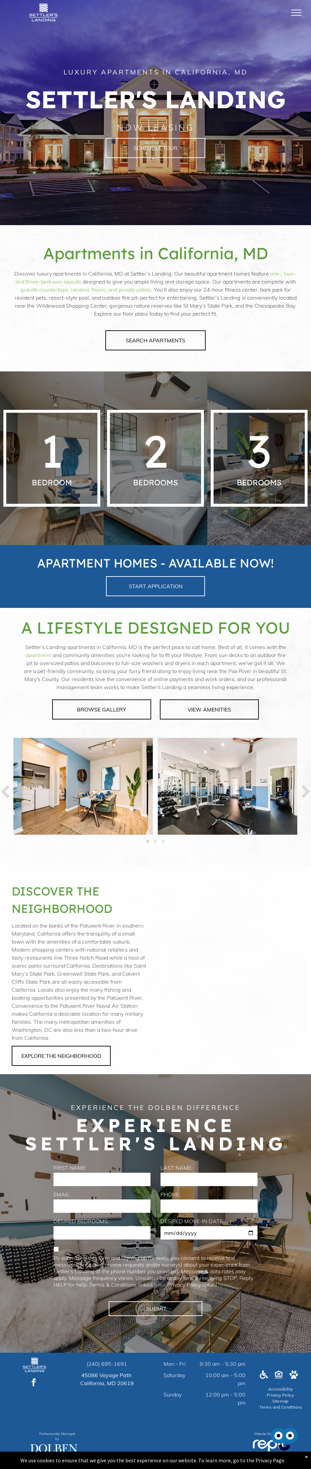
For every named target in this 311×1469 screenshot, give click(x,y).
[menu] (296, 12)
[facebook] (33, 1383)
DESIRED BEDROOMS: (81, 1221)
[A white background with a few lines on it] (102, 458)
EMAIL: (62, 1194)
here (159, 1284)
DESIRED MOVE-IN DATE (192, 1221)
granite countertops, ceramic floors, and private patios (85, 289)
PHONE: (170, 1194)
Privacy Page (269, 1460)
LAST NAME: (177, 1167)
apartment (38, 655)
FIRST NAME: (70, 1167)
